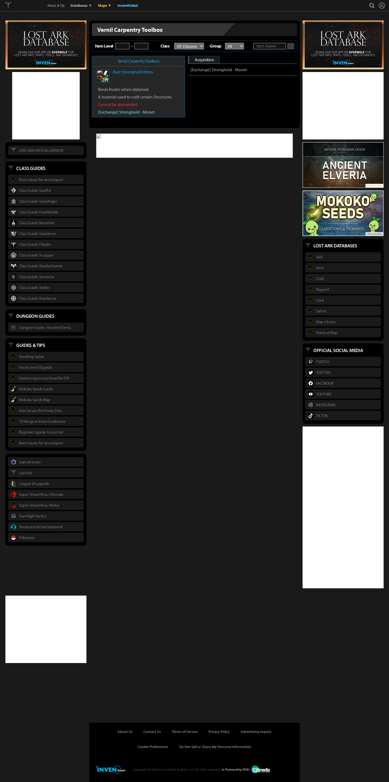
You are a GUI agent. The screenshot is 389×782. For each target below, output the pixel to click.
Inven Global (27, 5)
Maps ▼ (105, 5)
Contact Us (152, 731)
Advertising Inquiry (256, 731)
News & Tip (56, 5)
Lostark (12, 5)
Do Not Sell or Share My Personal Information (215, 746)
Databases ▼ (81, 5)
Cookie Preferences (153, 746)
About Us (125, 731)
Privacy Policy (219, 731)
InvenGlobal (128, 5)
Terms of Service (185, 731)
